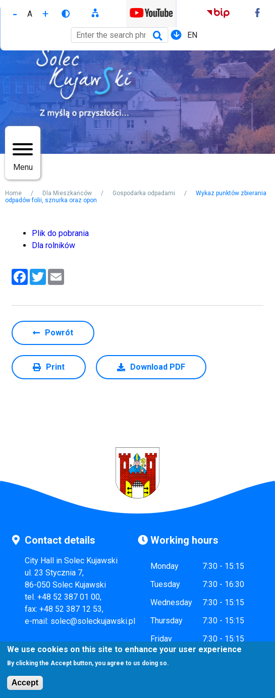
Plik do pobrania (60, 233)
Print (55, 367)
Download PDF (157, 367)
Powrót (59, 332)
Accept (25, 684)
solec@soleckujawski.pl (92, 621)
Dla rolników (53, 245)
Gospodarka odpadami (144, 193)
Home (13, 193)
